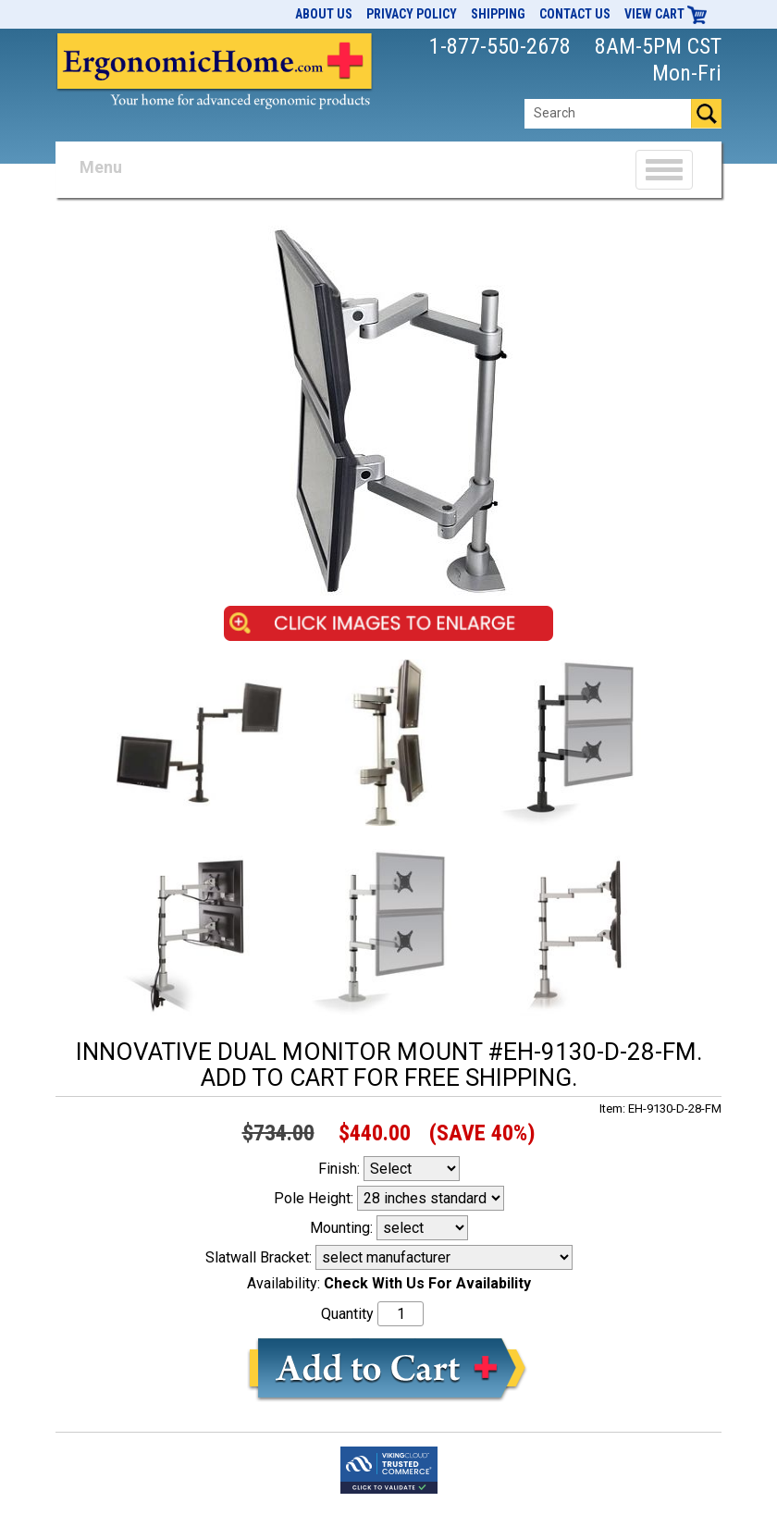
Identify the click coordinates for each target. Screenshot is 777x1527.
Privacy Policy (411, 13)
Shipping (498, 13)
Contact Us (574, 13)
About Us (323, 13)
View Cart (666, 13)
